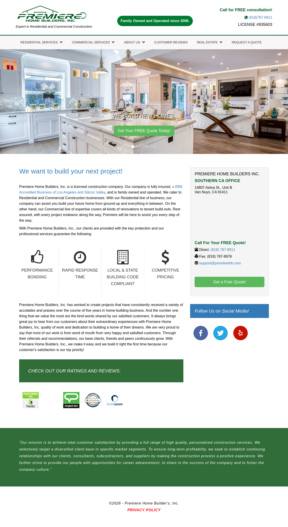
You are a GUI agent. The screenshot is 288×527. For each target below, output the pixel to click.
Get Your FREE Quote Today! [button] (144, 130)
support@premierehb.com (220, 263)
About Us (134, 42)
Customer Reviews (171, 42)
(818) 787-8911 (223, 250)
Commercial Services (93, 42)
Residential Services (41, 42)
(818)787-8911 (260, 17)
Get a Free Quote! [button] (229, 282)
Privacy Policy (144, 510)
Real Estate (210, 42)
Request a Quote (247, 42)
